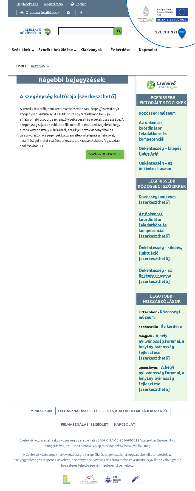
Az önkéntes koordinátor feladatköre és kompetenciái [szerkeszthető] (154, 225)
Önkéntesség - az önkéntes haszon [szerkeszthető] (155, 276)
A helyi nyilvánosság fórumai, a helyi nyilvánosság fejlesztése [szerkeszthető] (161, 347)
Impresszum (40, 411)
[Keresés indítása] (118, 31)
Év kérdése (120, 49)
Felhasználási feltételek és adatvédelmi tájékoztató (112, 411)
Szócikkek (21, 49)
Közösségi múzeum (157, 113)
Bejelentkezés (27, 4)
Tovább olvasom (104, 154)
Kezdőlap (38, 66)
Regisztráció (53, 4)
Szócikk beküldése (55, 49)
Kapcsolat (148, 49)
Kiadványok (91, 49)
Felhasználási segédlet (84, 424)
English (78, 4)
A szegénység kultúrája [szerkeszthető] (68, 96)
